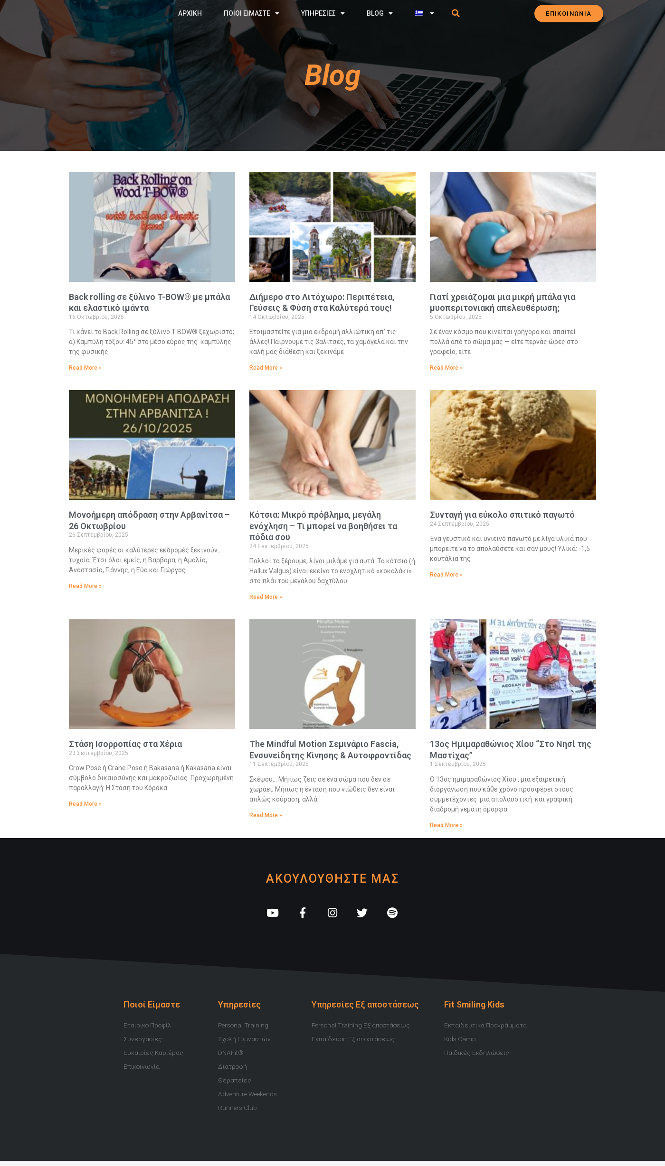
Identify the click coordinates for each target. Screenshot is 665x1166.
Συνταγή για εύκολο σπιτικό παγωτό (502, 515)
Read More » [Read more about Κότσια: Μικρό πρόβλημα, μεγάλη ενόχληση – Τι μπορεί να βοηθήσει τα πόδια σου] (265, 597)
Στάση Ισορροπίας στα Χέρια (125, 745)
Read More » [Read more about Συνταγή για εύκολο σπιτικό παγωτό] (446, 575)
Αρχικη (190, 13)
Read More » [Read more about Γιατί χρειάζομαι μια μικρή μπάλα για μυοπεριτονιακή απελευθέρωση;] (446, 367)
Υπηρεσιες (323, 13)
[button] (456, 13)
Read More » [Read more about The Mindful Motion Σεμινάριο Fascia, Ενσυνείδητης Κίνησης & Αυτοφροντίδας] (265, 815)
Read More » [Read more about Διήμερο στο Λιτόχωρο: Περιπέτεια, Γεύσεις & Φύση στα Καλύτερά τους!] (265, 367)
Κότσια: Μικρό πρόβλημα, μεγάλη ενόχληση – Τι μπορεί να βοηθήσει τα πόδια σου (323, 526)
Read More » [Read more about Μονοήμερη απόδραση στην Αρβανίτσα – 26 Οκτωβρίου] (85, 586)
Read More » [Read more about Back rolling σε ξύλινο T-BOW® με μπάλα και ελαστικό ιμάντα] (85, 367)
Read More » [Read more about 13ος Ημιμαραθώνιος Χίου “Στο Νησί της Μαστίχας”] (446, 825)
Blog (380, 13)
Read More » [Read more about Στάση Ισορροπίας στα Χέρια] (85, 805)
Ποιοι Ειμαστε (251, 13)
